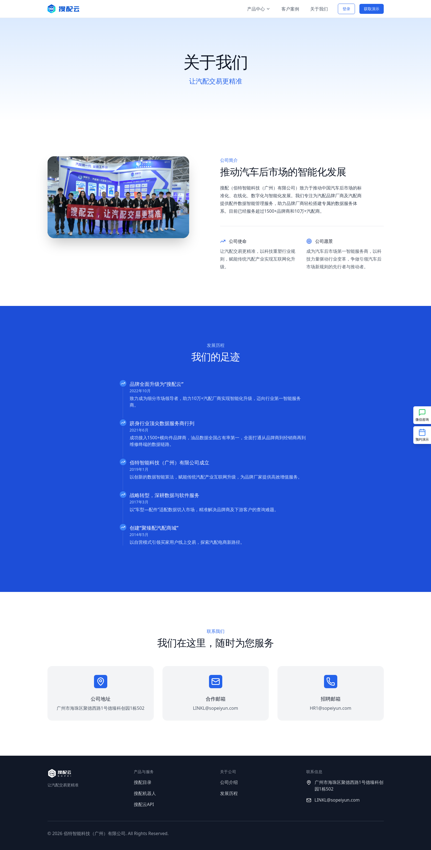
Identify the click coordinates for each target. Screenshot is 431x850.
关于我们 (319, 9)
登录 (346, 8)
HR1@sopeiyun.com (330, 708)
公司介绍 (229, 782)
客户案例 (290, 9)
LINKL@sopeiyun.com (215, 708)
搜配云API (144, 804)
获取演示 (371, 8)
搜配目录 (142, 782)
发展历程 (229, 793)
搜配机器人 (145, 793)
